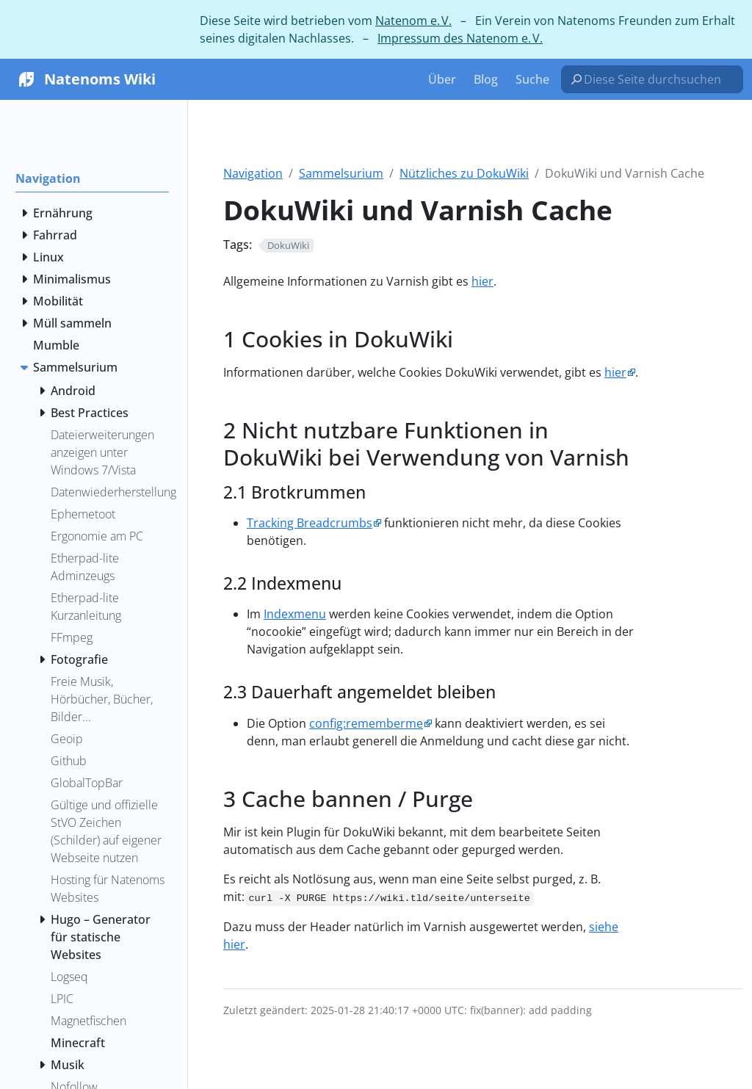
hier (482, 281)
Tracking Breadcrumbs (309, 523)
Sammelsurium (341, 173)
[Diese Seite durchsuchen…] (658, 79)
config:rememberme (366, 723)
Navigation (253, 173)
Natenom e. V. (413, 20)
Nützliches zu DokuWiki (464, 173)
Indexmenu (295, 614)
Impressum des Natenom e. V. (460, 38)
